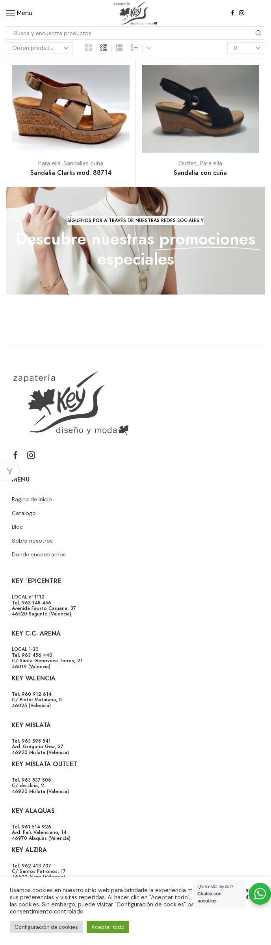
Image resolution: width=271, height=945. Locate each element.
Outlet (187, 163)
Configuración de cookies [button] (46, 927)
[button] (135, 220)
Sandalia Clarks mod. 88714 (70, 172)
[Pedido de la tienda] (39, 48)
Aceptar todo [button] (107, 927)
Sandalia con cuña (200, 172)
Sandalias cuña (83, 163)
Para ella (49, 163)
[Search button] (258, 33)
